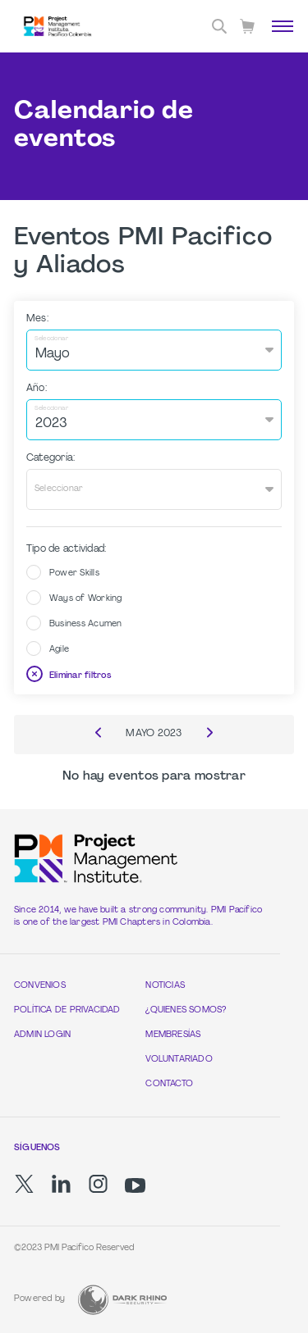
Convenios (40, 985)
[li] (61, 1184)
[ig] (98, 1184)
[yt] (135, 1185)
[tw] (24, 1184)
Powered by (39, 1298)
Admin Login (42, 1035)
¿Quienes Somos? (185, 1010)
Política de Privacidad (67, 1010)
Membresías (172, 1035)
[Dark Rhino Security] (122, 1300)
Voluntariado (179, 1059)
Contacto (169, 1084)
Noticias (165, 985)
